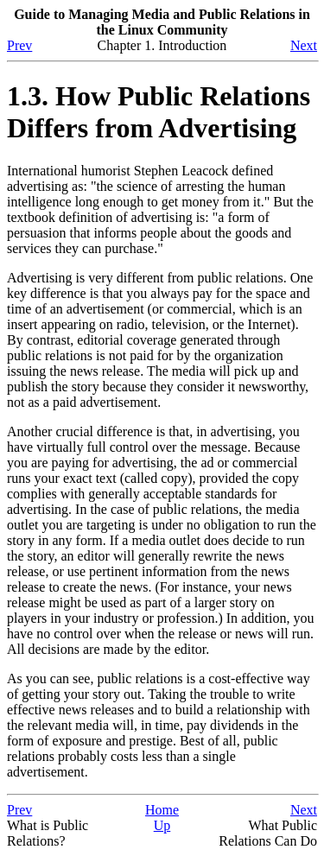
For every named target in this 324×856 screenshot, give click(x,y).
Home (162, 809)
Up (162, 825)
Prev (19, 45)
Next (303, 45)
